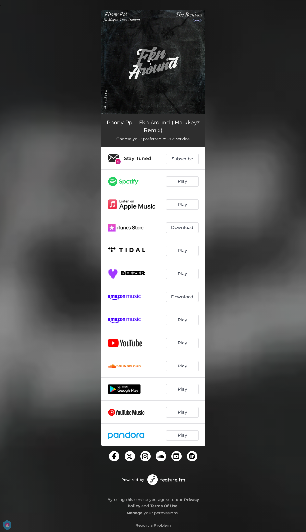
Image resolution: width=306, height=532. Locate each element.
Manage (134, 513)
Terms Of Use (163, 505)
